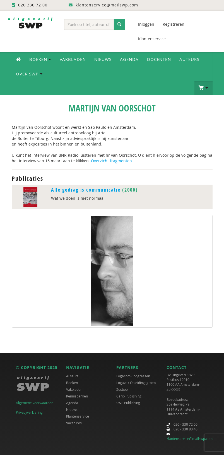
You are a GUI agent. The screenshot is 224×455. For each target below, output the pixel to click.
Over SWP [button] (29, 74)
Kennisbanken (77, 396)
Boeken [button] (40, 59)
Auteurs (189, 59)
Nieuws (103, 59)
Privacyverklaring (29, 412)
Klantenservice (152, 38)
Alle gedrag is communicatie (86, 189)
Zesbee (122, 389)
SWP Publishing (128, 403)
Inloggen (146, 24)
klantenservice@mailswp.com (190, 438)
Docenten (159, 59)
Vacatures (74, 423)
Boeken (72, 382)
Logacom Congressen (133, 376)
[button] (203, 88)
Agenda (129, 59)
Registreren (173, 24)
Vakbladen (73, 59)
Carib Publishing (128, 396)
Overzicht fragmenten (111, 160)
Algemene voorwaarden (34, 403)
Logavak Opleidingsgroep (136, 382)
